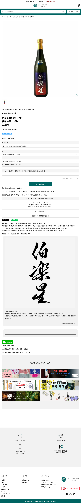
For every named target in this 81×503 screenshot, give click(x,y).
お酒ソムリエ (25, 480)
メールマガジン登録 (47, 482)
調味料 (3, 496)
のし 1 (4, 151)
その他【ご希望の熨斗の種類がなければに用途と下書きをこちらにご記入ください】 (23, 171)
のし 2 (4, 158)
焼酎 (2, 482)
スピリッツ (4, 485)
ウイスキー (4, 487)
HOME (3, 17)
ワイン (3, 491)
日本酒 (9, 17)
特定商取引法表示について (49, 485)
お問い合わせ (45, 480)
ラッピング (5, 143)
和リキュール (5, 489)
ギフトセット (25, 482)
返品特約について (40, 211)
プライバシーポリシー (47, 487)
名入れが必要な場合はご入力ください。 (12, 164)
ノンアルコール (5, 494)
